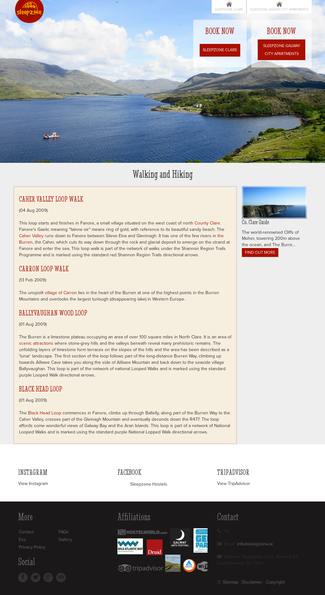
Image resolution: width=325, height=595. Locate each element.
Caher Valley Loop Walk (51, 199)
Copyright (275, 582)
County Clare (207, 223)
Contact (26, 532)
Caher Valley (31, 236)
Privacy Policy (32, 547)
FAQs (63, 532)
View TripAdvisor (233, 483)
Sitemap (230, 582)
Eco (22, 539)
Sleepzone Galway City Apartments (279, 9)
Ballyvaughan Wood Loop (53, 312)
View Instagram (33, 483)
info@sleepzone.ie (255, 544)
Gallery (65, 539)
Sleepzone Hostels (148, 484)
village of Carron (61, 292)
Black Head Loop (40, 388)
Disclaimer (252, 582)
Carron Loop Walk (44, 268)
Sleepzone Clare (229, 9)
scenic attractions (36, 343)
